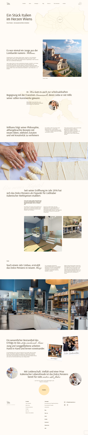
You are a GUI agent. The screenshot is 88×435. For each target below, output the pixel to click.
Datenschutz (47, 425)
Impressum (47, 422)
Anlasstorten (47, 407)
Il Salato (27, 409)
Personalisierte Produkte (49, 405)
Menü (30, 3)
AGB (45, 428)
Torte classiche (28, 403)
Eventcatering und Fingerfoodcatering (51, 403)
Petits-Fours (28, 405)
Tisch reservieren (56, 3)
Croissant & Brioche (29, 407)
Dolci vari (27, 410)
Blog (43, 3)
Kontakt (64, 3)
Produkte (24, 3)
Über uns (46, 413)
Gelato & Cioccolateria (30, 412)
